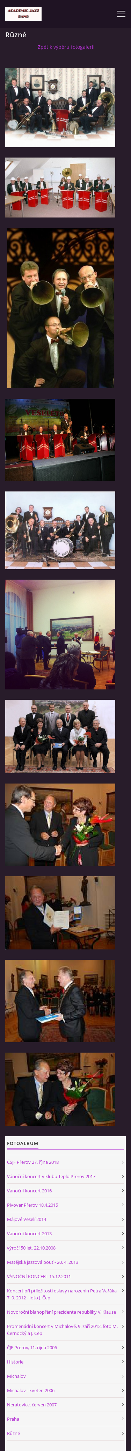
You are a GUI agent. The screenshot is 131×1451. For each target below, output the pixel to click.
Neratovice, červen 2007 (32, 1405)
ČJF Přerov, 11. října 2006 (32, 1347)
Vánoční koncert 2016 (29, 1190)
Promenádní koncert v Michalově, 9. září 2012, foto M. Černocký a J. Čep (62, 1329)
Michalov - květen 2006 (30, 1390)
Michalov (16, 1376)
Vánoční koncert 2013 (29, 1233)
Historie (15, 1362)
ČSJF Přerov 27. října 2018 (33, 1162)
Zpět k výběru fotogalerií (66, 47)
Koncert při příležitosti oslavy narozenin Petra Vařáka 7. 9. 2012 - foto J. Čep (62, 1294)
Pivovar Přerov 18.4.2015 (32, 1205)
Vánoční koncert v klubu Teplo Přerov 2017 (51, 1176)
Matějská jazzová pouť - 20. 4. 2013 (42, 1262)
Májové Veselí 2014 (26, 1219)
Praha (13, 1419)
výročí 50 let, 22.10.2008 (31, 1248)
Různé (13, 1433)
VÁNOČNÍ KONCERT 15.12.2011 (39, 1276)
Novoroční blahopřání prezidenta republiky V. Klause (61, 1312)
